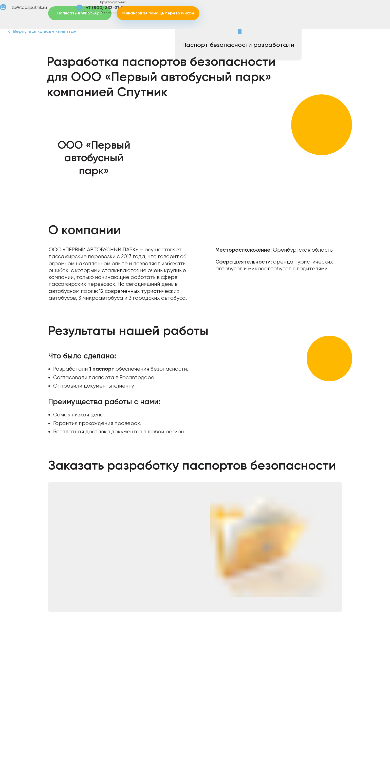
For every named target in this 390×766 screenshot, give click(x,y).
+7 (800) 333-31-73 (106, 7)
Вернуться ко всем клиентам (45, 31)
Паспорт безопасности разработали (238, 44)
